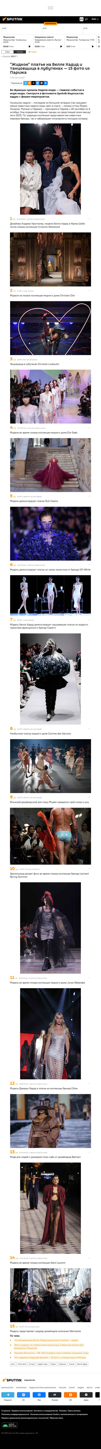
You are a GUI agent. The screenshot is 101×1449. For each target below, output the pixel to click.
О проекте (5, 1410)
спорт (72, 1387)
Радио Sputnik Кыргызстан (42, 1387)
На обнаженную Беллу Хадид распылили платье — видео (46, 1340)
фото (13, 1364)
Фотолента (22, 1364)
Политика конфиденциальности (15, 1414)
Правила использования (22, 1410)
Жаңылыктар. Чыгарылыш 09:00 (14, 41)
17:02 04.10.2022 (17, 77)
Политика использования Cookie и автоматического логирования (59, 1414)
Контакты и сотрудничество (46, 1410)
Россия (62, 1387)
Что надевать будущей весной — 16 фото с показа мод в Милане (50, 1357)
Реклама (63, 1410)
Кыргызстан (7, 1387)
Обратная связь (56, 1418)
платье (71, 1364)
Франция (62, 1364)
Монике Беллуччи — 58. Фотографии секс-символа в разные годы (51, 1352)
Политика (21, 1387)
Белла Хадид (82, 1364)
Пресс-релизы (74, 1410)
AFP (20, 291)
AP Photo (22, 219)
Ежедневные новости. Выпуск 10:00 (48, 41)
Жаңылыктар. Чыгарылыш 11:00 (80, 40)
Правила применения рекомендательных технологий (24, 1418)
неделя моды (43, 1364)
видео (81, 1387)
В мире (32, 1364)
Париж (53, 1364)
